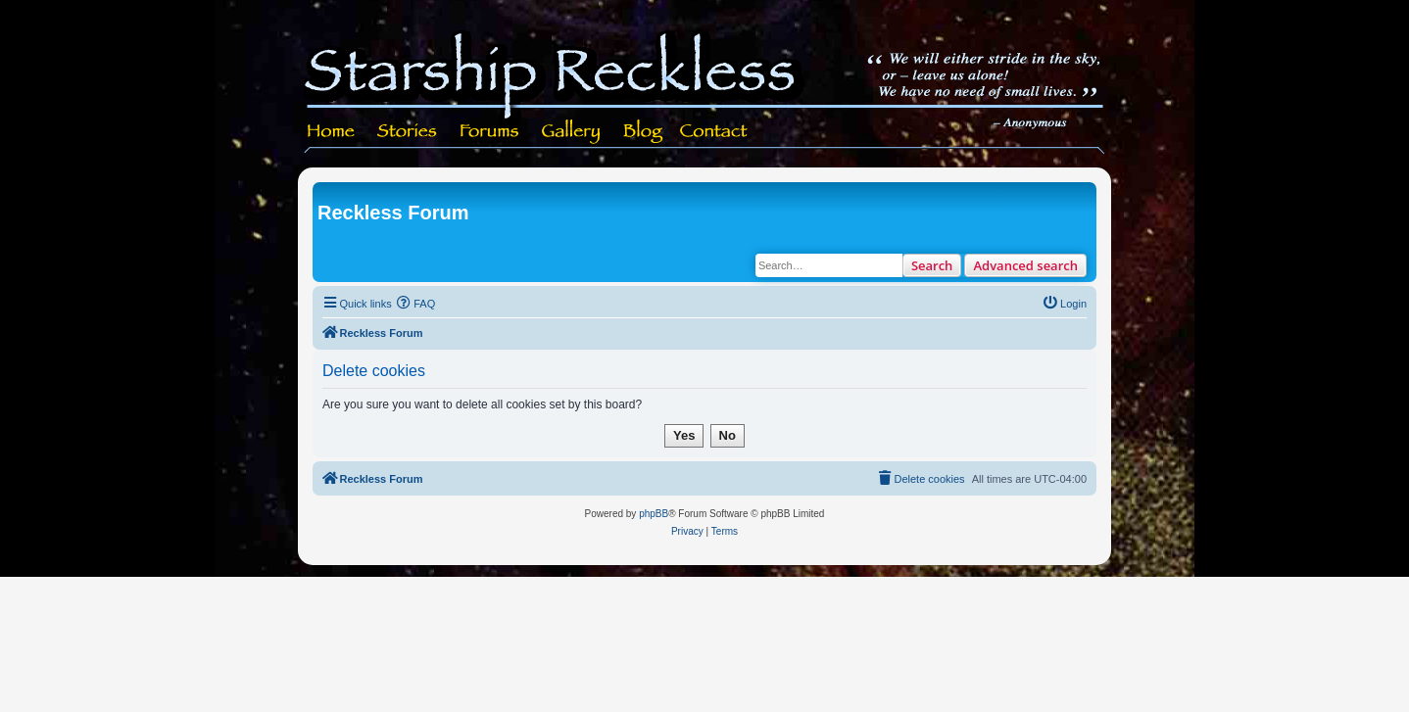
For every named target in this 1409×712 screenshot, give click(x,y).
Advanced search (1025, 265)
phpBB (653, 513)
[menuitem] (416, 303)
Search (932, 265)
